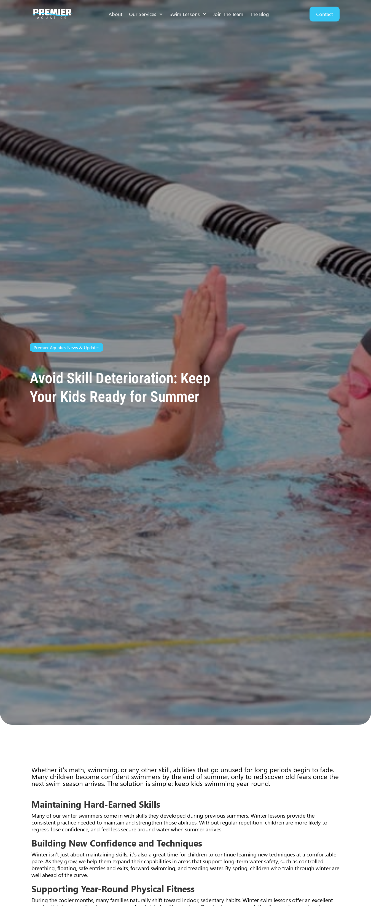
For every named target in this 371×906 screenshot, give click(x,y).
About (115, 14)
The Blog (259, 14)
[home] (52, 14)
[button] (146, 14)
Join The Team (228, 14)
